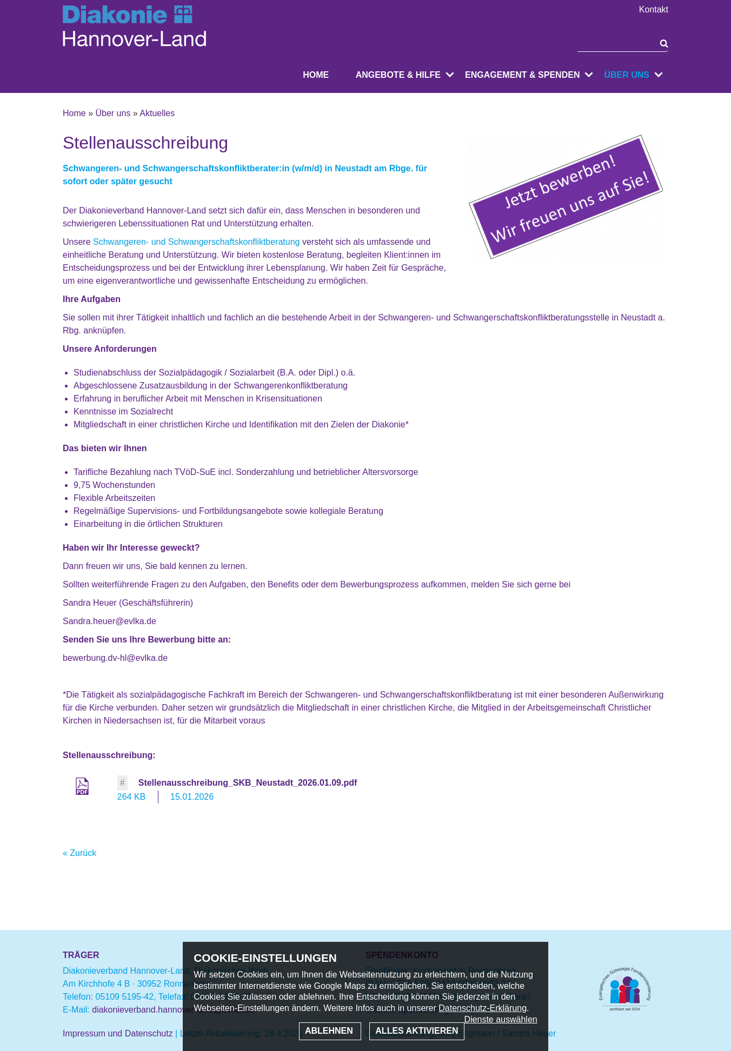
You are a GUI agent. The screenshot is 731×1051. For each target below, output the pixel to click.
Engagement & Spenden (522, 74)
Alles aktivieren (416, 1030)
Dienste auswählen (500, 1019)
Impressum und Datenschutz (118, 1033)
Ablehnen (330, 1030)
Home (316, 74)
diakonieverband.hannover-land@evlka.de (173, 1009)
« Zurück (79, 853)
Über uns (626, 74)
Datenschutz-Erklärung (482, 1008)
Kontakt (653, 9)
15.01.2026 (192, 796)
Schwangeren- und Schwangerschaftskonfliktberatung (196, 241)
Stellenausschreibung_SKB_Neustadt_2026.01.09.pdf (247, 782)
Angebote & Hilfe (398, 74)
